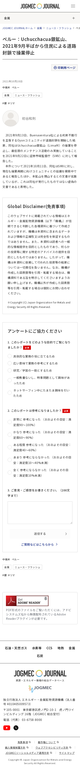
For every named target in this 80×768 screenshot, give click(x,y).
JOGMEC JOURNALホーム (17, 28)
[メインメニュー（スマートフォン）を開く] (73, 6)
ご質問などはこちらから (37, 544)
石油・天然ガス (16, 648)
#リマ (11, 103)
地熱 (60, 648)
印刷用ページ (64, 68)
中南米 (6, 87)
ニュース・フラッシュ (59, 28)
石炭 (40, 656)
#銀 (4, 103)
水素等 (37, 648)
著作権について (48, 742)
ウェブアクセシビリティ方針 (53, 747)
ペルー (16, 87)
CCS (49, 648)
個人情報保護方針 (17, 747)
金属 (7, 18)
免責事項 (24, 742)
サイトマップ (66, 752)
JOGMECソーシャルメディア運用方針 (29, 752)
